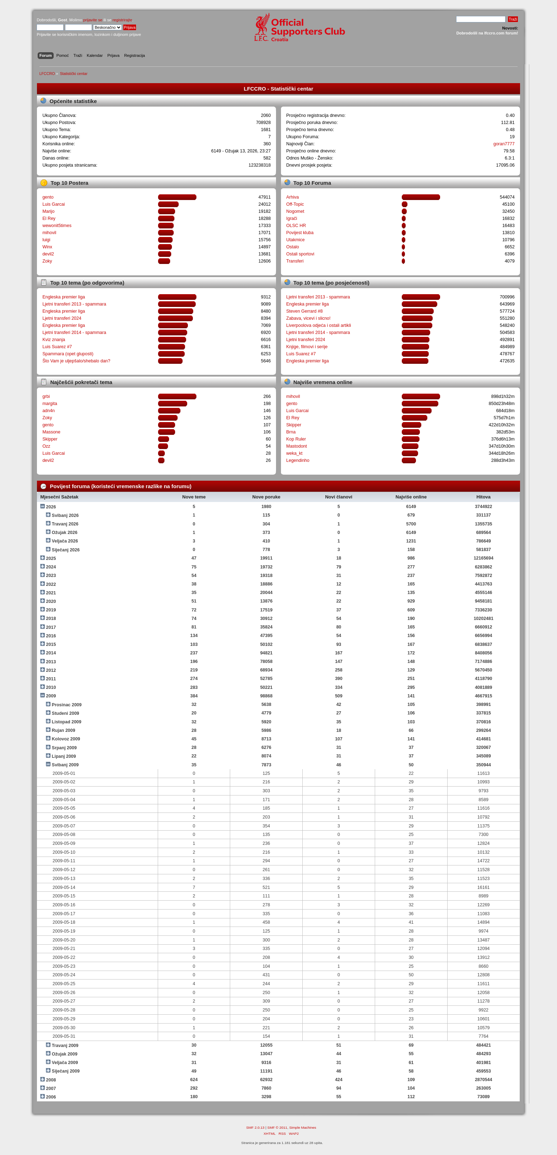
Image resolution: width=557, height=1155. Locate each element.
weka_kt (294, 453)
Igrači (291, 218)
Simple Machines (302, 1127)
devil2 (48, 254)
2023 (51, 575)
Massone (51, 432)
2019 (51, 610)
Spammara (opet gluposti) (67, 353)
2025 (51, 558)
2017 (51, 627)
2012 (51, 670)
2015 (51, 644)
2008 (51, 1080)
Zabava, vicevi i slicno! (308, 318)
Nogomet (295, 211)
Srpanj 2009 (64, 747)
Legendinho (297, 460)
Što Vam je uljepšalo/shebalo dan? (76, 360)
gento (47, 197)
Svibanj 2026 (65, 515)
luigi (46, 239)
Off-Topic (295, 204)
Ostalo (292, 246)
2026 (51, 506)
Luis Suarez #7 (57, 346)
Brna (291, 432)
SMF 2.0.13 (255, 1127)
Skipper (49, 439)
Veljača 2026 (65, 541)
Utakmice (295, 239)
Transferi (295, 261)
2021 (51, 592)
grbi (46, 396)
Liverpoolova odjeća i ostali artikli (318, 325)
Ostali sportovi (300, 254)
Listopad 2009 (66, 721)
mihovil (49, 232)
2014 (51, 653)
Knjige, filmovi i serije (307, 346)
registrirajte (123, 20)
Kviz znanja (53, 339)
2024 (51, 567)
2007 (51, 1088)
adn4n (48, 410)
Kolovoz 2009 (66, 738)
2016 (51, 635)
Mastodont (296, 446)
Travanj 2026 (65, 524)
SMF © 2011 (277, 1127)
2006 (51, 1097)
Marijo (48, 211)
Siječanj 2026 (66, 549)
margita (49, 403)
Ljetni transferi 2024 (61, 318)
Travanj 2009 (65, 1045)
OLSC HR (296, 225)
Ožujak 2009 (64, 1054)
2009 (51, 695)
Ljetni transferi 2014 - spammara (74, 332)
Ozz (46, 446)
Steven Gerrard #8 (304, 311)
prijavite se (92, 20)
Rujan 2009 (63, 730)
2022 (51, 584)
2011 (51, 678)
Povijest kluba (300, 232)
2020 (51, 601)
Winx (47, 246)
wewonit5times (56, 225)
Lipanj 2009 (64, 756)
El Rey (48, 218)
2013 (51, 661)
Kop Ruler (296, 439)
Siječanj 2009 (66, 1071)
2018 (51, 618)
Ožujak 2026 (64, 532)
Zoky (47, 261)
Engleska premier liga (63, 297)
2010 (51, 687)
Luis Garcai (53, 204)
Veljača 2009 (65, 1062)
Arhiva (292, 197)
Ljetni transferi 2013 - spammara (74, 304)
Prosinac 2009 (67, 704)
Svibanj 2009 (65, 764)
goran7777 (504, 143)
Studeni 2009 (65, 713)
